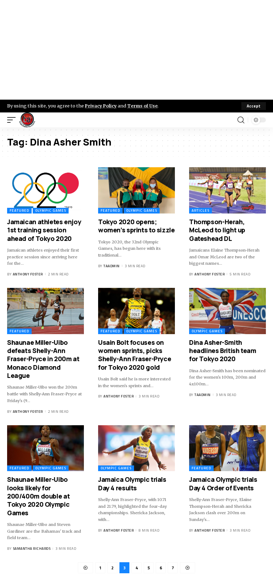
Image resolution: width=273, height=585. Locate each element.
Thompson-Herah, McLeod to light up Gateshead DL (217, 230)
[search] (240, 120)
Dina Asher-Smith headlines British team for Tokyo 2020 (222, 350)
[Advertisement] (136, 50)
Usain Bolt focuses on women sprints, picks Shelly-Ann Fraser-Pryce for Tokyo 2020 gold (134, 354)
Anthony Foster (28, 274)
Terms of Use (144, 106)
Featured (19, 210)
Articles (200, 210)
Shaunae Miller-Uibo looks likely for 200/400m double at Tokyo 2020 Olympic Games (38, 496)
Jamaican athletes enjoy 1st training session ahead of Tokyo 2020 (44, 230)
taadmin (111, 266)
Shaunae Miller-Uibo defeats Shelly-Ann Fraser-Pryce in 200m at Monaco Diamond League (43, 359)
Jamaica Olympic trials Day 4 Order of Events (223, 483)
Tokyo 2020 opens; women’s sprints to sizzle (136, 225)
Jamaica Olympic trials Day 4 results (132, 483)
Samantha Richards (32, 548)
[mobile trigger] (13, 119)
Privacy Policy (101, 106)
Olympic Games (50, 210)
